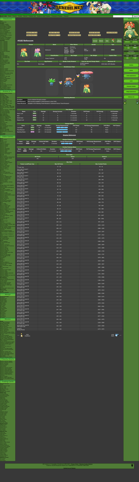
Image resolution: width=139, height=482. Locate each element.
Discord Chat (3, 83)
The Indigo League (4, 96)
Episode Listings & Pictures (6, 93)
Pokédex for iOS (3, 218)
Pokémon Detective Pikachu (6, 357)
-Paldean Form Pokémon (5, 89)
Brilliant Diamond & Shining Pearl (7, 157)
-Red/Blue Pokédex (4, 24)
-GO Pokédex (3, 36)
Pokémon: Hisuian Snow (5, 119)
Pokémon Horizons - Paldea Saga (7, 109)
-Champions (2, 64)
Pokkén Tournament (4, 198)
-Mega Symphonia (4, 438)
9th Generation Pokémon (5, 87)
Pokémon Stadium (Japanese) (6, 272)
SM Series (2, 317)
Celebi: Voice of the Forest (6, 327)
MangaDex (2, 297)
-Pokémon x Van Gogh (5, 76)
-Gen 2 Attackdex (4, 42)
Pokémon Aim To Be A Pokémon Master (7, 108)
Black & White (3, 203)
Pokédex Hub (32, 16)
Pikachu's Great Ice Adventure (6, 371)
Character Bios (3, 95)
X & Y (1, 184)
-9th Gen (2, 65)
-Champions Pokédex (4, 39)
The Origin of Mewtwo (5, 322)
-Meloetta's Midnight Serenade (6, 342)
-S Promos (2, 459)
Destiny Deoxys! (3, 331)
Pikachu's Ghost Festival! (5, 368)
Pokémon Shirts (3, 80)
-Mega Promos (3, 424)
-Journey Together (4, 401)
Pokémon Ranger (4, 251)
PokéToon (2, 121)
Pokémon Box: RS (4, 249)
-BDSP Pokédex (3, 34)
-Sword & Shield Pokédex (5, 32)
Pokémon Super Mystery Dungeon (7, 195)
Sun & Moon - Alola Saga (5, 105)
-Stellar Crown (3, 404)
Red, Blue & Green (4, 267)
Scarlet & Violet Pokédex (43, 16)
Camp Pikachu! (3, 365)
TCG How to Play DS (4, 217)
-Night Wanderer (3, 449)
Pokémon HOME (3, 159)
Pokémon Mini (3, 264)
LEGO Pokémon (3, 79)
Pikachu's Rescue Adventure (6, 362)
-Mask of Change (4, 450)
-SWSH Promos (3, 427)
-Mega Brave (3, 437)
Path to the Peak (3, 122)
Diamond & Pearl (3, 221)
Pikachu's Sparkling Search (6, 373)
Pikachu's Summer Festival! (6, 367)
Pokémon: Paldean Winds (5, 120)
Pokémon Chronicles (4, 110)
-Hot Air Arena (3, 443)
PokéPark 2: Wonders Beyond (6, 211)
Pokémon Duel (3, 199)
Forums (15, 16)
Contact (20, 16)
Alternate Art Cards (4, 389)
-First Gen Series (3, 422)
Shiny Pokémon (3, 113)
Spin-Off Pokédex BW (5, 57)
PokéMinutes (3, 123)
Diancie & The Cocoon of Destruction (5, 347)
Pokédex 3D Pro (3, 214)
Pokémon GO (3, 147)
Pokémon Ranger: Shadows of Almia (6, 234)
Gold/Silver (2, 259)
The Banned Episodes (5, 112)
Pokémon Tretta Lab (4, 206)
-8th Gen (2, 66)
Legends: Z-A (3, 143)
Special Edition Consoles (5, 282)
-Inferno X (2, 436)
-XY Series (2, 417)
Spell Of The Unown (4, 325)
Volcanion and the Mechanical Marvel (6, 350)
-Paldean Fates (3, 408)
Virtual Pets (2, 285)
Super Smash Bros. (4, 276)
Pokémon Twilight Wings (5, 117)
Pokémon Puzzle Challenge (6, 263)
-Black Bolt (2, 397)
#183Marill (112, 335)
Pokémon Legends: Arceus (6, 158)
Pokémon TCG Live (4, 169)
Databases (7, 19)
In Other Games (3, 280)
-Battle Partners (3, 444)
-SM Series (2, 416)
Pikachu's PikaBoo (4, 364)
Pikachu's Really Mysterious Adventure (6, 375)
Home (9, 16)
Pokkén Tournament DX (5, 178)
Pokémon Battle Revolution (6, 230)
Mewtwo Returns (3, 326)
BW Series (2, 312)
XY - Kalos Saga (3, 104)
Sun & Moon (3, 171)
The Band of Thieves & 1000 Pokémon (6, 191)
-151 (1, 410)
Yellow (1, 268)
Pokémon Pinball (3, 271)
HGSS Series (3, 311)
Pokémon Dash (3, 246)
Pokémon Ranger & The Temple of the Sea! (7, 334)
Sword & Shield (3, 156)
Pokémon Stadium (4, 274)
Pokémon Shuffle (3, 192)
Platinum (2, 222)
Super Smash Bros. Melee (6, 265)
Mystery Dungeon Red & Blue (6, 252)
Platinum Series (3, 310)
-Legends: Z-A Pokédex (5, 38)
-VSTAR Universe (4, 455)
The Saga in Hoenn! (4, 99)
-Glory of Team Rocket (5, 442)
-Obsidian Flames (4, 411)
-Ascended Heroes (4, 394)
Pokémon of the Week (5, 63)
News (1, 21)
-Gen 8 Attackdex (4, 49)
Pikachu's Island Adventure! (6, 369)
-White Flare (2, 398)
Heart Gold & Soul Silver (5, 223)
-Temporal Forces (4, 407)
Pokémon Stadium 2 (4, 262)
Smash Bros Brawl (4, 239)
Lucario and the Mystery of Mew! (7, 332)
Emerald (2, 243)
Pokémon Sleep (3, 151)
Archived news (3, 22)
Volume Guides (3, 302)
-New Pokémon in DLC (5, 88)
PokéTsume (2, 134)
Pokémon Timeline (4, 68)
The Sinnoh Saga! (4, 102)
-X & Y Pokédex (3, 29)
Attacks (101, 40)
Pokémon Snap (3, 270)
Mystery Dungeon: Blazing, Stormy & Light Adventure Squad (7, 227)
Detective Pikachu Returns (6, 152)
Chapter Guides (3, 300)
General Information (4, 296)
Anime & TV (8, 91)
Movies (8, 319)
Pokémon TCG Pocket (5, 153)
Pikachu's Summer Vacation (6, 361)
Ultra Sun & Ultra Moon (5, 172)
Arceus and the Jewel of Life (6, 337)
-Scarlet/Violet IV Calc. (5, 62)
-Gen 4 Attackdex (4, 44)
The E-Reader (3, 256)
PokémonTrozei (3, 253)
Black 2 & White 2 (4, 204)
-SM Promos (3, 428)
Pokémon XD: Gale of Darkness (7, 245)
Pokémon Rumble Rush (5, 177)
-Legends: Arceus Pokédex (6, 35)
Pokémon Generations (5, 116)
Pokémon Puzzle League (5, 269)
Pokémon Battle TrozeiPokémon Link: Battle (7, 188)
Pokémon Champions (4, 144)
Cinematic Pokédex (4, 60)
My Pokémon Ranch (4, 238)
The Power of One (4, 324)
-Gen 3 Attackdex (4, 43)
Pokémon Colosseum (4, 244)
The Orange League (4, 97)
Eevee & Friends (3, 376)
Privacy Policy (74, 464)
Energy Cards (3, 388)
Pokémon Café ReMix (5, 148)
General (95, 40)
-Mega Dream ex (3, 435)
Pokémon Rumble (4, 225)
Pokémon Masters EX (5, 149)
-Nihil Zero (2, 434)
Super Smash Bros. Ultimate (6, 182)
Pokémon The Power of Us (6, 352)
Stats (107, 40)
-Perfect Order (3, 393)
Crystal (1, 261)
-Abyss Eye (2, 432)
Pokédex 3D (2, 213)
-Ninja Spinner (3, 433)
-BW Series (2, 418)
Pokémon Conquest (4, 210)
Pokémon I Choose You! (5, 351)
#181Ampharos (27, 335)
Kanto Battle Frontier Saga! (6, 100)
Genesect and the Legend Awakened (5, 344)
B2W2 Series (3, 313)
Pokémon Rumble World (5, 193)
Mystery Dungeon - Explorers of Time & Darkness (7, 237)
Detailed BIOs (3, 299)
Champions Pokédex (57, 16)
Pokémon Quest (3, 180)
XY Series (2, 315)
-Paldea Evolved (3, 412)
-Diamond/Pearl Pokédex (5, 27)
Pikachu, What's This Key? (6, 377)
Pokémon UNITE (3, 150)
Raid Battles (2, 390)
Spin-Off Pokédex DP (4, 56)
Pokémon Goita (3, 290)
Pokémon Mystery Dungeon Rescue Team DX (6, 163)
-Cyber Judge (3, 454)
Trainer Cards (3, 386)
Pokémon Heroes (4, 328)
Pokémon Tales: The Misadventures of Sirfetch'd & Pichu (6, 131)
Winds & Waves (3, 139)
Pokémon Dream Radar (5, 205)
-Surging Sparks (3, 403)
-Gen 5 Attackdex (4, 45)
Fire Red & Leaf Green (5, 242)
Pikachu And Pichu (4, 363)
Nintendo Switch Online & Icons (7, 288)
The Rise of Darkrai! (4, 335)
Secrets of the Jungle (4, 354)
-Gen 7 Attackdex (4, 48)
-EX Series (2, 420)
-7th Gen (2, 67)
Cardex (1, 58)
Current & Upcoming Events (6, 84)
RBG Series (2, 303)
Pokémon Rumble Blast (5, 212)
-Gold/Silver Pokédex (4, 25)
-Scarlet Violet (3, 414)
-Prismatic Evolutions (4, 402)
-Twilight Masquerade (4, 406)
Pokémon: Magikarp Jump (6, 176)
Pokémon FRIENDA (4, 292)
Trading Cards (8, 381)
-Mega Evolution (3, 396)
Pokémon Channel (4, 248)
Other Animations (4, 126)
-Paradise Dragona (4, 447)
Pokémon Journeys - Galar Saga (7, 106)
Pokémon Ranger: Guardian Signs (7, 224)
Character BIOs (3, 298)
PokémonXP (3, 71)
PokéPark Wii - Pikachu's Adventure (5, 229)
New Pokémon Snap (4, 166)
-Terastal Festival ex (4, 445)
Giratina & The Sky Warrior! (6, 336)
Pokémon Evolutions (4, 118)
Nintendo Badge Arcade (5, 201)
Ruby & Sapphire (3, 241)
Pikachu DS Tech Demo (5, 254)
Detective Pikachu (4, 179)
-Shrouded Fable (3, 405)
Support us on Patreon (69, 468)
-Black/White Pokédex (5, 28)
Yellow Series (3, 304)
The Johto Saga (3, 98)
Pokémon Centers (4, 69)
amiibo (1, 287)
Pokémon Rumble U (4, 208)
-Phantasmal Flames (4, 395)
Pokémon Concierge (4, 129)
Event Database (3, 86)
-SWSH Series (3, 415)
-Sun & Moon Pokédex (5, 30)
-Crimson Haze (3, 451)
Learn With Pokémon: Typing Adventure (6, 216)
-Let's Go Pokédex (4, 31)
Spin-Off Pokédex (4, 55)
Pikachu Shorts (7, 359)
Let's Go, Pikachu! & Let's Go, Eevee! (6, 174)
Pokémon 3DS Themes (5, 283)
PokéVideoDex (3, 124)
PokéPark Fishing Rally (5, 255)
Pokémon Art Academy (5, 189)
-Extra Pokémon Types (5, 385)
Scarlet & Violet (3, 141)
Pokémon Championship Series (7, 70)
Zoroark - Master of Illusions (6, 338)
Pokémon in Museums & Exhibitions (5, 75)
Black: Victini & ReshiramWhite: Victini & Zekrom (7, 340)
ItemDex (2, 52)
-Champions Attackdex (5, 51)
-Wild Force (2, 453)
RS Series (2, 306)
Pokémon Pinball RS (4, 250)
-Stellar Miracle (3, 448)
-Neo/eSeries (3, 421)
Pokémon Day (3, 77)
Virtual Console (3, 281)
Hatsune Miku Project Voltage (6, 73)
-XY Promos (2, 429)
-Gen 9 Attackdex (4, 50)
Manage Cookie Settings (86, 464)
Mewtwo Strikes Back (4, 323)
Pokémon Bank (3, 186)
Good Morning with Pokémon (6, 125)
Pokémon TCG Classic (5, 391)
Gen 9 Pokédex (119, 40)
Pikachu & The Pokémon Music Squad (7, 379)
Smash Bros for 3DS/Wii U (6, 200)
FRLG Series (3, 307)
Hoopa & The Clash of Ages (6, 348)
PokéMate (2, 257)
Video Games (7, 136)
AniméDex (2, 94)
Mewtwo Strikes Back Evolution (7, 353)
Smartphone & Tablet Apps (6, 284)
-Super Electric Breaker (5, 446)
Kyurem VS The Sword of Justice (7, 341)
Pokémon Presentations (5, 78)
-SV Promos (2, 425)
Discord (25, 16)
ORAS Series (3, 316)
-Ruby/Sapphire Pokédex (5, 26)
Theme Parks (3, 81)
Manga (8, 294)
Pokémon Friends (4, 146)
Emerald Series (3, 308)
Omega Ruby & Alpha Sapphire (7, 185)
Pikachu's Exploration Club (6, 370)
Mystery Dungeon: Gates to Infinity (7, 209)
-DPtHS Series (3, 419)
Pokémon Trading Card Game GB (7, 275)
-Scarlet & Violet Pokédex (5, 37)
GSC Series (2, 305)
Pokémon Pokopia (4, 145)
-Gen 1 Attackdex (4, 41)
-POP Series (3, 430)
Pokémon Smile (3, 164)
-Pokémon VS (3, 456)
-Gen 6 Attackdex (4, 47)
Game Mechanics (4, 61)
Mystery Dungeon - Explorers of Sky (7, 232)
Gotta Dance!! (3, 366)
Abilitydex (2, 54)
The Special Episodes (5, 111)
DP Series (2, 309)
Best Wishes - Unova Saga (6, 103)
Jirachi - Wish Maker (4, 329)
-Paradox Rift (3, 409)
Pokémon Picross (4, 196)
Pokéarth (66, 16)
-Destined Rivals (3, 399)
